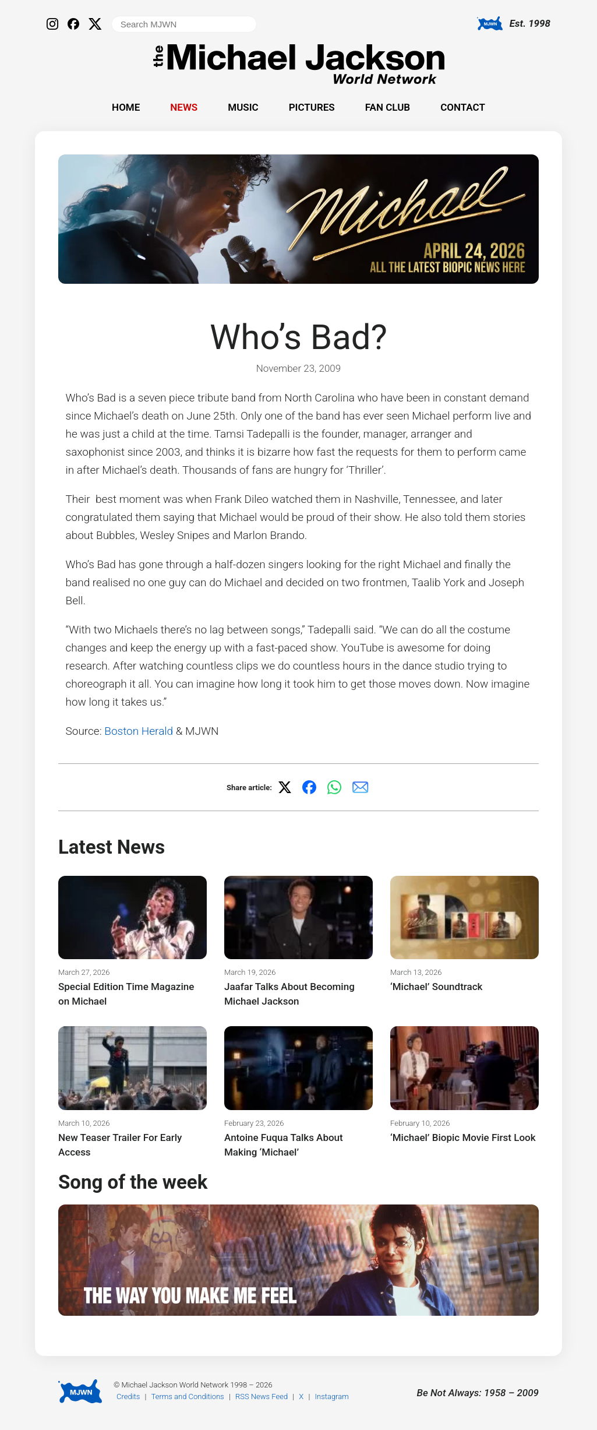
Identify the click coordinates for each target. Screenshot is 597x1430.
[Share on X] (285, 787)
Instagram (332, 1396)
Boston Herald (138, 731)
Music (243, 107)
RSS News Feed (261, 1396)
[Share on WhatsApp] (334, 787)
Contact (462, 107)
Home (126, 107)
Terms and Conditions (187, 1396)
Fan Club (387, 107)
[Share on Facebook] (309, 787)
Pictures (312, 107)
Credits (128, 1396)
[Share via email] (360, 787)
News (183, 107)
